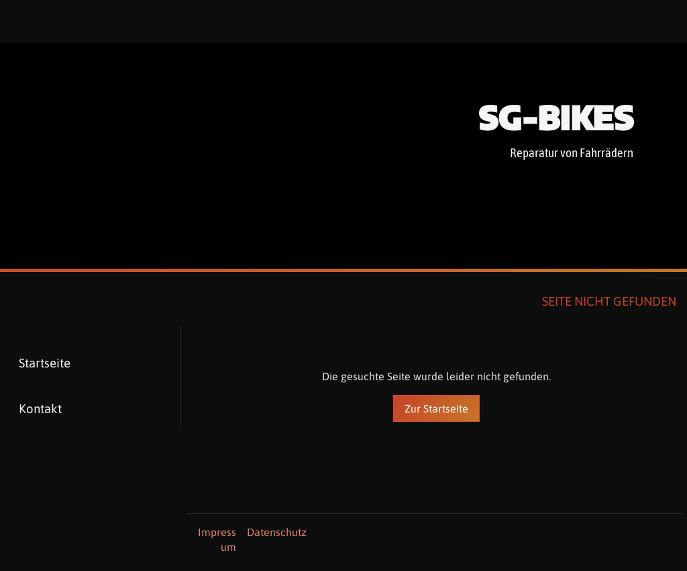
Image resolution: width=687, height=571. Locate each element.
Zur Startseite (436, 408)
